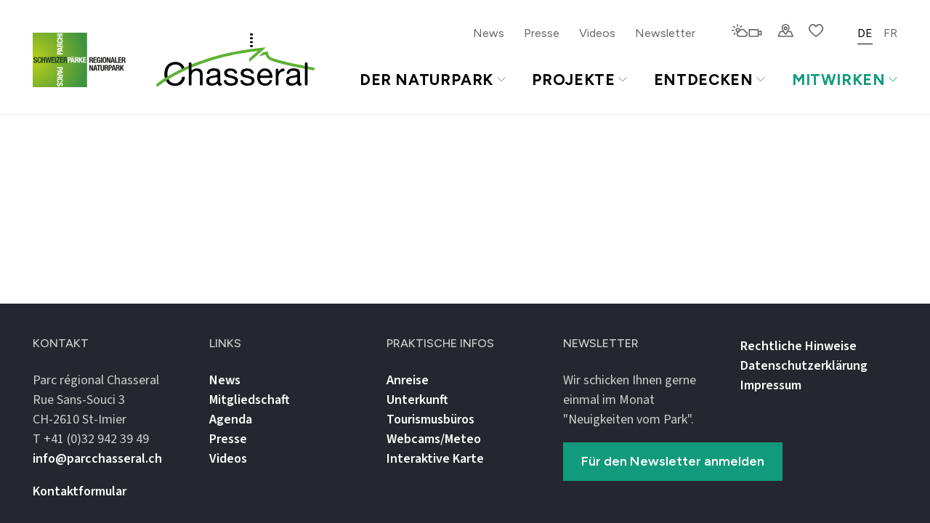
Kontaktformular (79, 491)
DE (865, 33)
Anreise (408, 380)
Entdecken (709, 79)
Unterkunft (417, 400)
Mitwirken (844, 79)
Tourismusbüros (430, 419)
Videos (597, 33)
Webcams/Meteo (434, 439)
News (488, 33)
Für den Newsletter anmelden (672, 461)
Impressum (770, 385)
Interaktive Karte (435, 459)
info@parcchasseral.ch (97, 459)
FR (890, 33)
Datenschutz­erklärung (804, 366)
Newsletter (665, 33)
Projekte (579, 79)
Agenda (230, 419)
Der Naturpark (433, 79)
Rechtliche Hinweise (798, 346)
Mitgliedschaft (249, 400)
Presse (541, 33)
